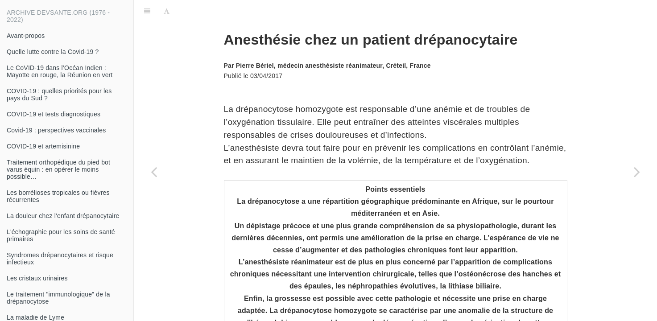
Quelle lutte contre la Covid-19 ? (53, 51)
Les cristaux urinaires (37, 278)
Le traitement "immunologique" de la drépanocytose (58, 298)
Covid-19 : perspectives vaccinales (56, 130)
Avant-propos (26, 35)
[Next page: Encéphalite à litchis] (637, 171)
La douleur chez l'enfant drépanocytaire (63, 215)
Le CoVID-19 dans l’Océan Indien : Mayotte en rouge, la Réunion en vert (60, 71)
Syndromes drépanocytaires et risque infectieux (60, 258)
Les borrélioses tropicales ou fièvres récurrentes (58, 196)
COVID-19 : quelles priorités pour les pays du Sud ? (59, 94)
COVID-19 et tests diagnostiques (53, 114)
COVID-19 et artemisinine (43, 146)
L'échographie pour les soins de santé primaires (61, 235)
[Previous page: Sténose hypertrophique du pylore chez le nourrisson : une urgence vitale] (154, 171)
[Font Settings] (166, 11)
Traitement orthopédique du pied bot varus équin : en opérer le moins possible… (58, 169)
